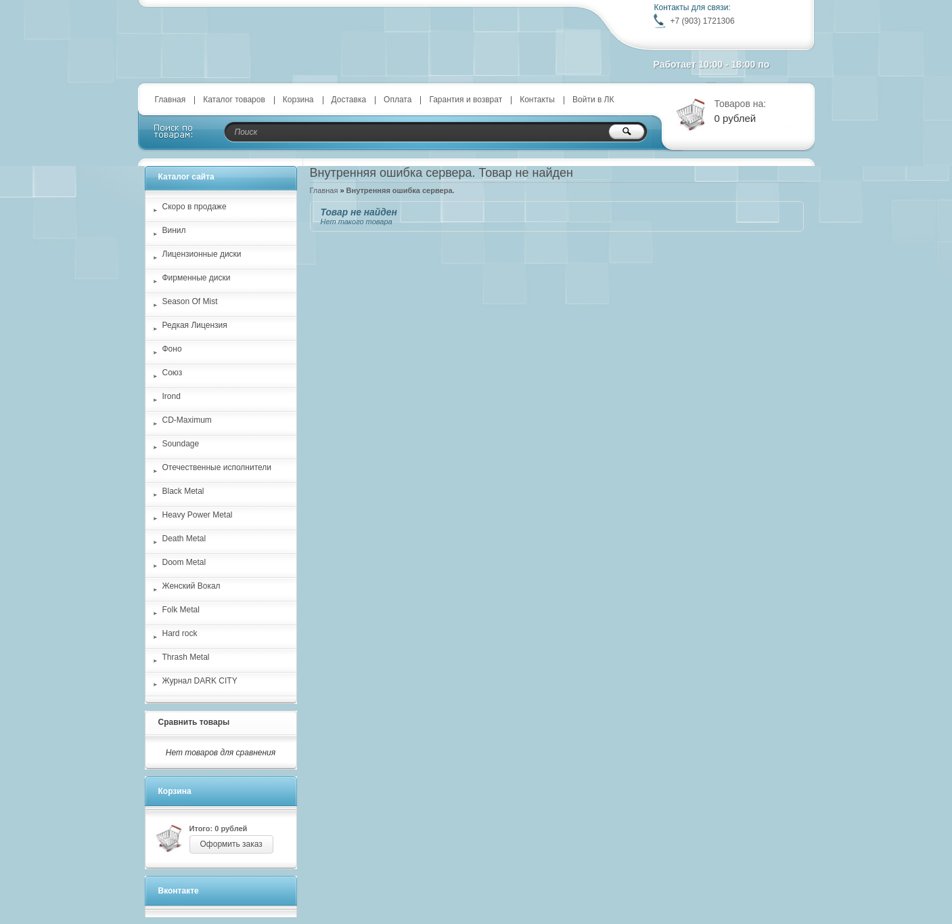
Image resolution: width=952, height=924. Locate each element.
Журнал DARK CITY (199, 681)
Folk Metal (181, 609)
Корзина (298, 99)
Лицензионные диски (202, 254)
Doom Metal (184, 562)
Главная (170, 99)
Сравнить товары (194, 722)
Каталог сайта (186, 177)
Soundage (181, 443)
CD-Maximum (187, 420)
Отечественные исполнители (216, 467)
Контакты (537, 99)
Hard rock (180, 633)
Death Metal (184, 538)
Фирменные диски (196, 277)
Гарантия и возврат (465, 99)
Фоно (172, 349)
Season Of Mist (190, 301)
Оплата (397, 99)
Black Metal (183, 491)
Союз (172, 372)
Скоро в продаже (194, 206)
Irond (171, 396)
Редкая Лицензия (194, 325)
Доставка (349, 99)
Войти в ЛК (593, 99)
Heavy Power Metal (197, 515)
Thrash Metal (186, 657)
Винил (174, 230)
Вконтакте (178, 891)
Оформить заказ (231, 844)
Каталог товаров (234, 99)
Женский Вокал (191, 586)
